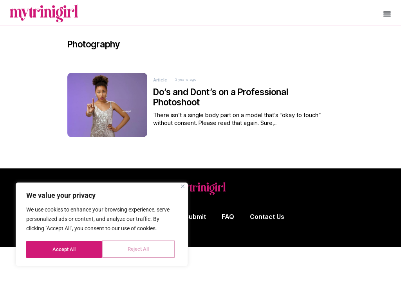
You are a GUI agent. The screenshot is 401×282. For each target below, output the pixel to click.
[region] (102, 225)
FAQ (228, 222)
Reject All (63, 249)
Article (160, 85)
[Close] (182, 188)
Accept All (140, 249)
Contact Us (267, 222)
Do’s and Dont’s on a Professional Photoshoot (220, 102)
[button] (387, 14)
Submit (195, 222)
